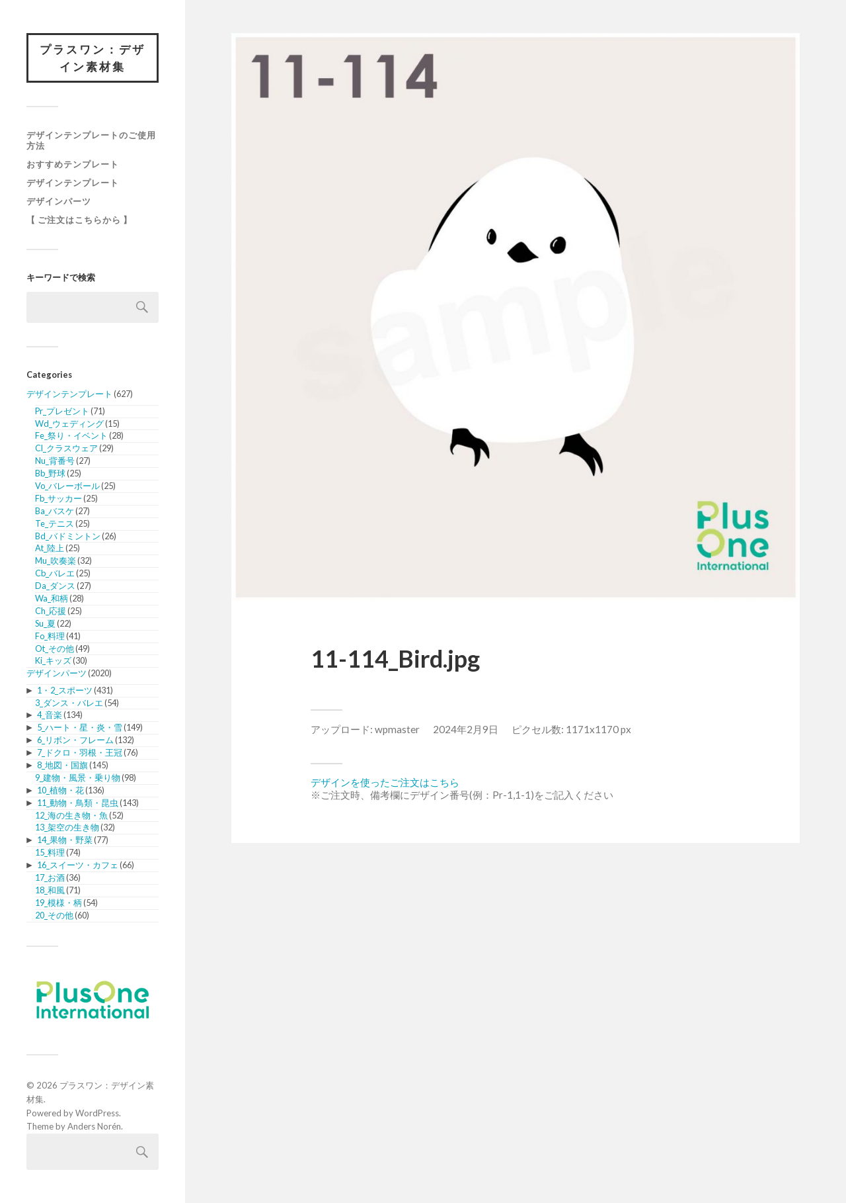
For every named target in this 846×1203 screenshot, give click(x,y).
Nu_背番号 (55, 460)
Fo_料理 (50, 636)
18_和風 (50, 890)
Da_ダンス (55, 585)
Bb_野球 (50, 473)
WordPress (97, 1113)
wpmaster (397, 729)
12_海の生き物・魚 (71, 815)
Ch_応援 (50, 610)
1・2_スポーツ (65, 690)
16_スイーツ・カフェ (77, 865)
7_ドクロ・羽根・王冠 (79, 752)
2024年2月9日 (465, 729)
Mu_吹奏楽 (55, 560)
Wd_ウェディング (69, 423)
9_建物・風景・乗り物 (77, 777)
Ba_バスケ (54, 511)
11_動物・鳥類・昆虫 (77, 802)
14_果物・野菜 (65, 839)
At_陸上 (49, 548)
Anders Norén (94, 1126)
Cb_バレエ (55, 573)
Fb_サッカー (58, 498)
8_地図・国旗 (62, 765)
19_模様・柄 (58, 902)
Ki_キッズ (53, 660)
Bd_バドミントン (67, 536)
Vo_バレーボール (67, 485)
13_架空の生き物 (67, 827)
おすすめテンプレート (72, 164)
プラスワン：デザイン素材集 (92, 57)
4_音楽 (49, 714)
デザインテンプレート (72, 182)
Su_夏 (45, 623)
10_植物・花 (60, 790)
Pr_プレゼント (62, 411)
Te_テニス (54, 523)
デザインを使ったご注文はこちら (385, 782)
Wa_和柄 (51, 598)
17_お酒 (50, 877)
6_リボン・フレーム (75, 740)
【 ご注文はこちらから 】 (79, 219)
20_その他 (54, 915)
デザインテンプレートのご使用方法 (91, 140)
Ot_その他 (54, 648)
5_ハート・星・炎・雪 (79, 727)
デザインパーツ (58, 201)
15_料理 (50, 852)
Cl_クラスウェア (66, 448)
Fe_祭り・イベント (71, 435)
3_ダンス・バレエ (69, 702)
